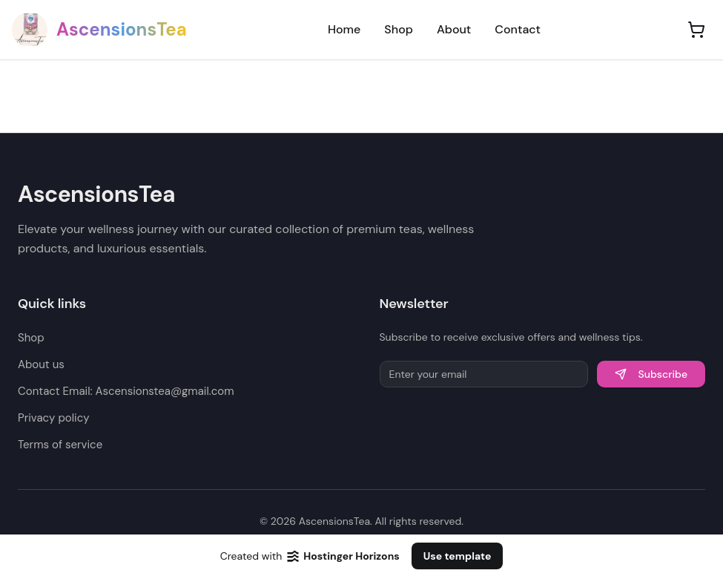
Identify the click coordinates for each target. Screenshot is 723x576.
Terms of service (60, 444)
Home (344, 29)
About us (41, 364)
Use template (457, 556)
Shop (398, 29)
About (454, 29)
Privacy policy (54, 417)
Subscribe (651, 374)
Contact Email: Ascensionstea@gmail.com (126, 391)
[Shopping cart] (696, 30)
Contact (518, 29)
